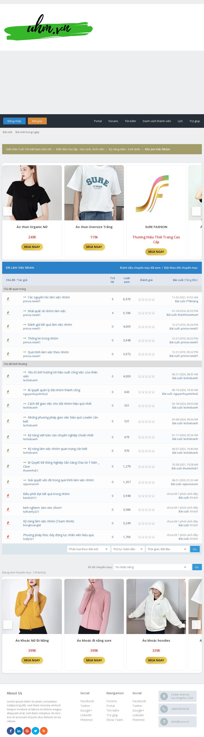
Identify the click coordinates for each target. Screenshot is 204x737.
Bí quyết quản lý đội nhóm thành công (54, 390)
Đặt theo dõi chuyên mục (181, 268)
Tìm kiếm (130, 121)
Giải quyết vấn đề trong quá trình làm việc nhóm (61, 480)
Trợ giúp (195, 121)
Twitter (137, 706)
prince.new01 (31, 301)
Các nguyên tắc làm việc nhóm (49, 297)
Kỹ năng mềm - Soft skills (124, 149)
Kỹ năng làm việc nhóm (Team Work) (48, 521)
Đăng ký (37, 121)
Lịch (180, 121)
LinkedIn (138, 715)
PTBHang (192, 301)
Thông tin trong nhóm (43, 338)
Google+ (138, 710)
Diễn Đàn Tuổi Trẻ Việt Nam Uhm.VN (28, 149)
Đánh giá (146, 280)
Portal (98, 121)
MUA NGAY (32, 247)
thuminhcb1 (30, 470)
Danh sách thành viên (157, 121)
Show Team (114, 720)
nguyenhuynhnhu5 (35, 394)
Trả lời (112, 280)
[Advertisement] (102, 82)
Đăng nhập (14, 121)
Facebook (139, 701)
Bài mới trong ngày (27, 132)
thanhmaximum (188, 315)
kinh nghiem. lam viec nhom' (42, 508)
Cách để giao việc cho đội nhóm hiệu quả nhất (60, 404)
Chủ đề (10, 280)
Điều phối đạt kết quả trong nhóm (46, 494)
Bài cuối (178, 280)
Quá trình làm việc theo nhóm (48, 352)
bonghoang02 (32, 525)
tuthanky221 (31, 511)
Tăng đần (191, 280)
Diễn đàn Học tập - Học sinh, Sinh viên (80, 149)
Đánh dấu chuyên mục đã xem (140, 268)
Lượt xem (127, 280)
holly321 (28, 539)
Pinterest (138, 720)
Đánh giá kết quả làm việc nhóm (50, 325)
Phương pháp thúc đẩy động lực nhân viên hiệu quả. (58, 535)
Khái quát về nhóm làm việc (47, 311)
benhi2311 (30, 498)
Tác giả (22, 280)
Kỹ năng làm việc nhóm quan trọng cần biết (57, 449)
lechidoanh (30, 380)
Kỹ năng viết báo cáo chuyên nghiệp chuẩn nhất (61, 435)
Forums (113, 121)
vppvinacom (31, 484)
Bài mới (7, 132)
